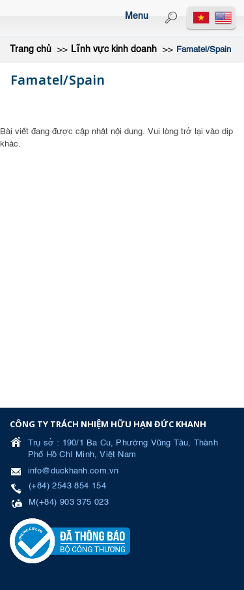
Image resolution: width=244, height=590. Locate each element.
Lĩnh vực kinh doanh (114, 49)
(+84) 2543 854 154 (67, 486)
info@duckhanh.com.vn (73, 471)
